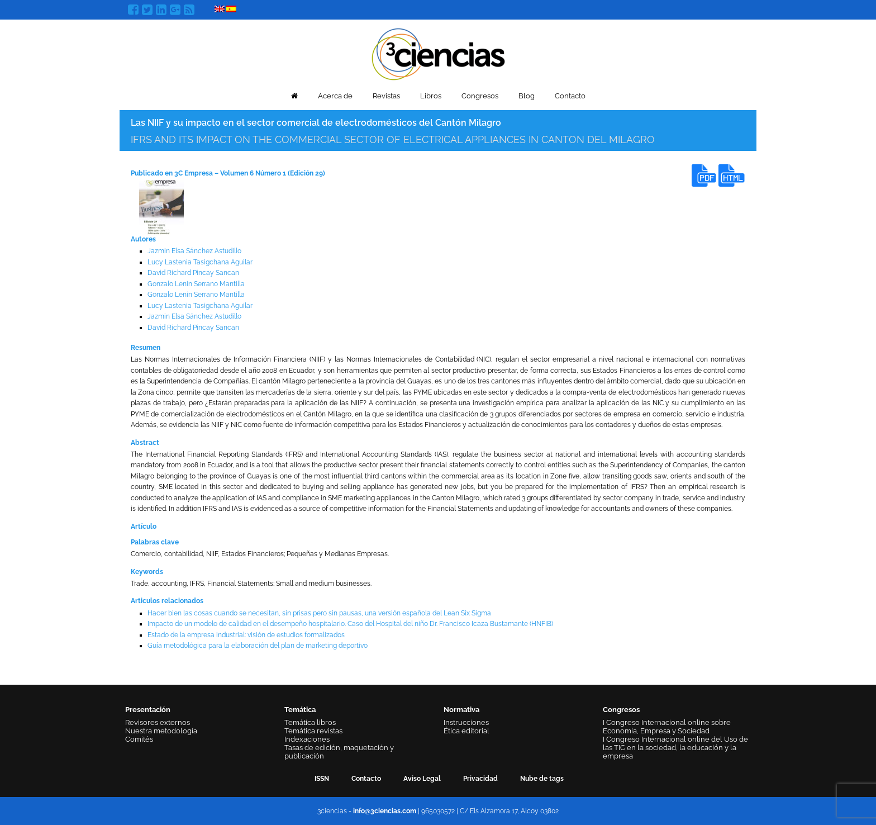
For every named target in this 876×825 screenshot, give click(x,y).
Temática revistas (313, 731)
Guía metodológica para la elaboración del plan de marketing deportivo (257, 645)
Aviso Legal (422, 779)
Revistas (386, 96)
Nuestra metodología (161, 731)
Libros (430, 96)
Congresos (479, 96)
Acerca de (335, 96)
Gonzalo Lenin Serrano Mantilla (196, 284)
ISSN (322, 779)
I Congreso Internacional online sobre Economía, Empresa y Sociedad (667, 726)
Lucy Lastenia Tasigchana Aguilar (200, 262)
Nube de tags (542, 779)
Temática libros (310, 722)
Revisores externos (157, 722)
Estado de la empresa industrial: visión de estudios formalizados (246, 635)
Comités (139, 739)
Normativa (461, 709)
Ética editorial (466, 731)
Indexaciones (307, 739)
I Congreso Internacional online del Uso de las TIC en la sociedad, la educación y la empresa (675, 747)
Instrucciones (466, 722)
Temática (300, 709)
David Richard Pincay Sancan (193, 273)
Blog (526, 96)
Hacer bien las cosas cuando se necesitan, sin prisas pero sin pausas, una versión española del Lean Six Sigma (319, 613)
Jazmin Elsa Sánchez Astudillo (194, 251)
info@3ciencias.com (384, 811)
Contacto (570, 96)
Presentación (147, 709)
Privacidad (480, 779)
